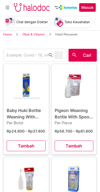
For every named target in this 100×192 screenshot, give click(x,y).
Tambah (26, 145)
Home (7, 34)
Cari (87, 55)
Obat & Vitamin (33, 34)
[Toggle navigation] (7, 7)
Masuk (87, 7)
